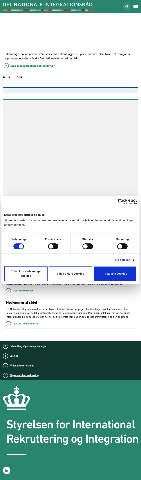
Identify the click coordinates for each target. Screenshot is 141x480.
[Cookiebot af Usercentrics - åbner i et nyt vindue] (121, 201)
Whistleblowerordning (22, 365)
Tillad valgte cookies (70, 273)
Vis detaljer (122, 259)
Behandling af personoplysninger (28, 346)
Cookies (14, 355)
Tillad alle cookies (115, 273)
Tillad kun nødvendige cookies (26, 273)
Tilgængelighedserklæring (24, 375)
